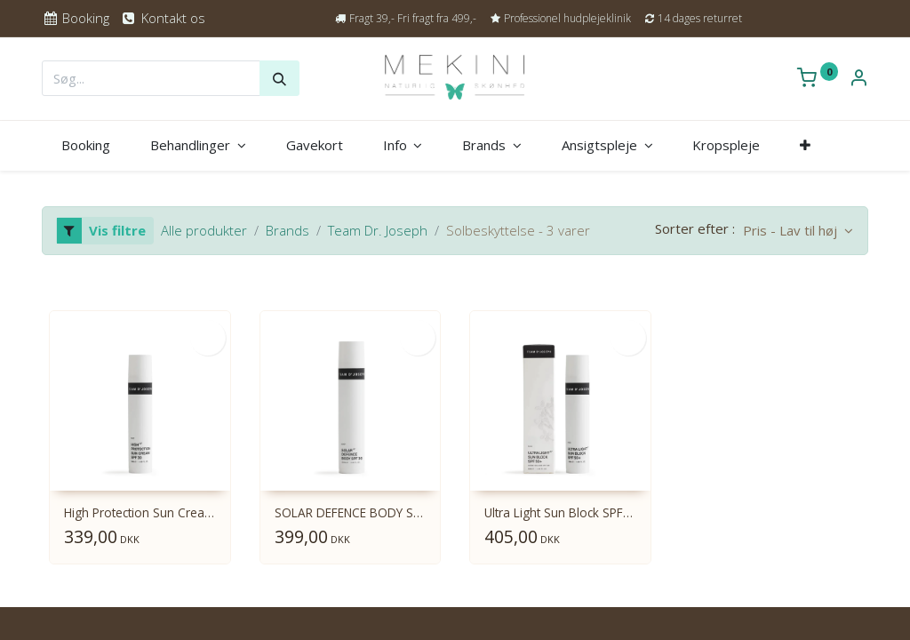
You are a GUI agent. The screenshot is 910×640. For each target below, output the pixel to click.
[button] (805, 145)
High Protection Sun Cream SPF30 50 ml (140, 514)
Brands (287, 230)
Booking (75, 18)
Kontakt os (162, 18)
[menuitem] (86, 145)
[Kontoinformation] (858, 79)
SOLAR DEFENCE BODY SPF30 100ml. (351, 514)
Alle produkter (204, 230)
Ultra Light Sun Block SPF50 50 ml (560, 514)
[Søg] (279, 78)
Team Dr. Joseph (377, 230)
